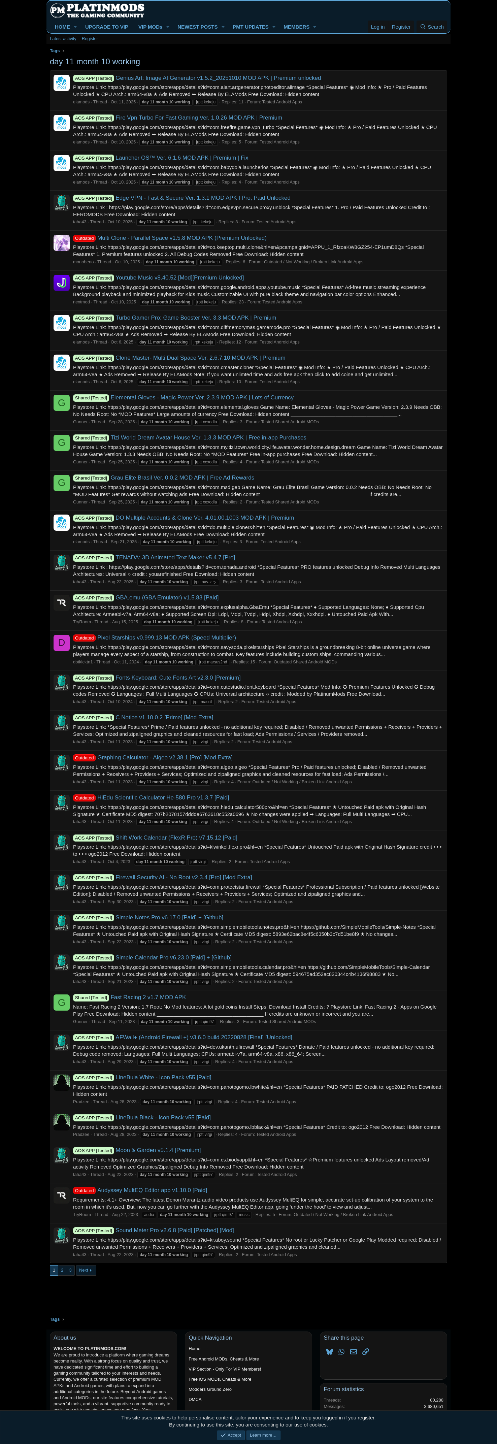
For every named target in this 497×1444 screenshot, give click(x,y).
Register (90, 38)
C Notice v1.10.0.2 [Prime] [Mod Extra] (143, 717)
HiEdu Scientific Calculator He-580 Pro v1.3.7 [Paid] (151, 797)
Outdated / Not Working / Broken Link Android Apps (313, 261)
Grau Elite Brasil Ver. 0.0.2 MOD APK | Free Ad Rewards (163, 477)
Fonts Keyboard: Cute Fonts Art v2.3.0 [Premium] (157, 678)
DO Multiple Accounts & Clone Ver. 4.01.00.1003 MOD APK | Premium (183, 518)
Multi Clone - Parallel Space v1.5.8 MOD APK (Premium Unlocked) (170, 238)
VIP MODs (150, 27)
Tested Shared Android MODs (290, 421)
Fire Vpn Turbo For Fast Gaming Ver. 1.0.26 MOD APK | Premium (177, 117)
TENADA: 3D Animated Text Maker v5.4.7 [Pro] (154, 557)
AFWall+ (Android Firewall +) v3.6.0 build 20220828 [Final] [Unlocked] (182, 1037)
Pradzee (81, 1101)
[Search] (432, 27)
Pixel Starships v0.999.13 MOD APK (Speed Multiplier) (154, 637)
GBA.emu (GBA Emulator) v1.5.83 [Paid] (146, 597)
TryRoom (82, 621)
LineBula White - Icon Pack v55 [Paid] (142, 1077)
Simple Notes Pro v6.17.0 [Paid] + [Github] (148, 917)
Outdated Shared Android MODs (305, 661)
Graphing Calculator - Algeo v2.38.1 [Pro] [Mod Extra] (153, 757)
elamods (81, 101)
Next (83, 1270)
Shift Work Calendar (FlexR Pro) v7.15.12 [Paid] (155, 837)
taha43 (80, 221)
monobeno (83, 261)
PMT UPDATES (250, 27)
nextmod (81, 301)
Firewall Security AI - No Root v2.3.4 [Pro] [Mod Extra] (162, 877)
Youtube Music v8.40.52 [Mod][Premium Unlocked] (158, 277)
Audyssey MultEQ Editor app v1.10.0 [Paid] (140, 1190)
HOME (62, 27)
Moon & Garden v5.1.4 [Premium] (137, 1150)
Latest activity (63, 38)
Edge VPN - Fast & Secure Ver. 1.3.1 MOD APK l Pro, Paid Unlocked (182, 198)
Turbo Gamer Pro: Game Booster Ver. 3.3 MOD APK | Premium (174, 318)
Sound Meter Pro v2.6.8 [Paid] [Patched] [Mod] (153, 1230)
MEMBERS (297, 27)
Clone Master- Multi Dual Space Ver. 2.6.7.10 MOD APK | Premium (179, 358)
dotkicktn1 (83, 661)
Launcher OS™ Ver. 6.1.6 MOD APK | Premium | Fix (161, 158)
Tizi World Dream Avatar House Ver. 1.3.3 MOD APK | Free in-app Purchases (189, 437)
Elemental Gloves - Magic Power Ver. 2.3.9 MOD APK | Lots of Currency (183, 397)
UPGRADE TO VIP (106, 27)
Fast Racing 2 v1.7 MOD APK (129, 997)
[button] (75, 27)
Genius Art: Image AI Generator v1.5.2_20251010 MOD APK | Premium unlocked (197, 78)
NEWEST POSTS (197, 27)
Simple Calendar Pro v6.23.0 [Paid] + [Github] (152, 957)
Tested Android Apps (282, 101)
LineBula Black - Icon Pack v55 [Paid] (142, 1117)
